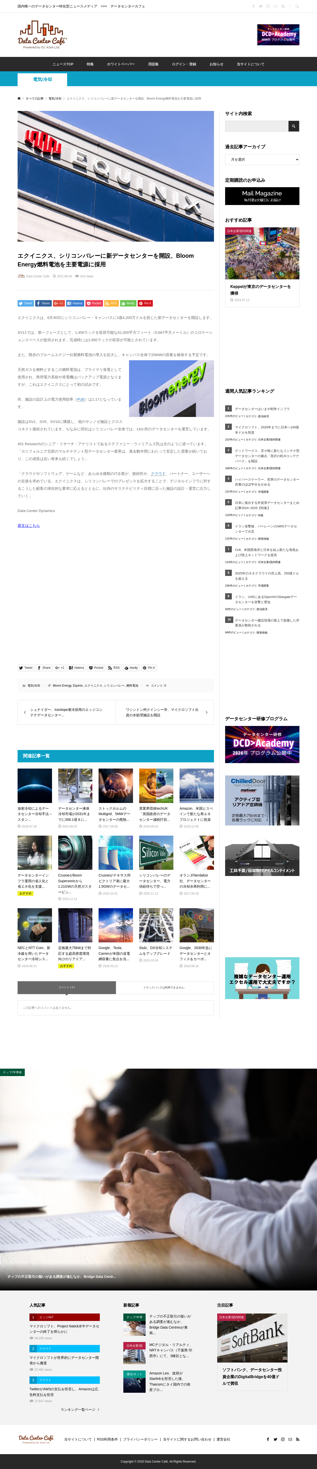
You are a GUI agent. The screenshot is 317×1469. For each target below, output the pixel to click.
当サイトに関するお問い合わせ (187, 1439)
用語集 (153, 64)
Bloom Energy (62, 685)
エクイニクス (93, 685)
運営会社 (223, 1439)
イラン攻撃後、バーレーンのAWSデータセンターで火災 (266, 528)
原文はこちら (29, 525)
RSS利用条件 (107, 1439)
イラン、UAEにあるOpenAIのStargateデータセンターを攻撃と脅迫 (266, 599)
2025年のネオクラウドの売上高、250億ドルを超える (267, 575)
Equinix (78, 685)
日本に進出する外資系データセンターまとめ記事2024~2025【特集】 (267, 505)
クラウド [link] (158, 473)
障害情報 (263, 538)
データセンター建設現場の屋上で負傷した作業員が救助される (267, 623)
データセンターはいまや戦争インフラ (262, 409)
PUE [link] (81, 399)
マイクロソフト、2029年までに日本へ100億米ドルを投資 (267, 429)
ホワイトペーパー (121, 64)
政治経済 (263, 416)
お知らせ (216, 64)
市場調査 (263, 491)
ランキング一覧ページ (78, 1410)
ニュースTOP (63, 64)
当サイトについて (250, 64)
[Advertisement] (162, 34)
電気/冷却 (42, 79)
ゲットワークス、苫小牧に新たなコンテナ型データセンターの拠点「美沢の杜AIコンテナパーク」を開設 (267, 456)
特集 (90, 64)
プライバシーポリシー (140, 1439)
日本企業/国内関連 (269, 439)
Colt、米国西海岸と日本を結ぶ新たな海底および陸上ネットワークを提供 (267, 552)
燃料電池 (132, 685)
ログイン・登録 (184, 64)
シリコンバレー (114, 685)
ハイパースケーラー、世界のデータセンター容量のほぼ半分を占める (267, 482)
